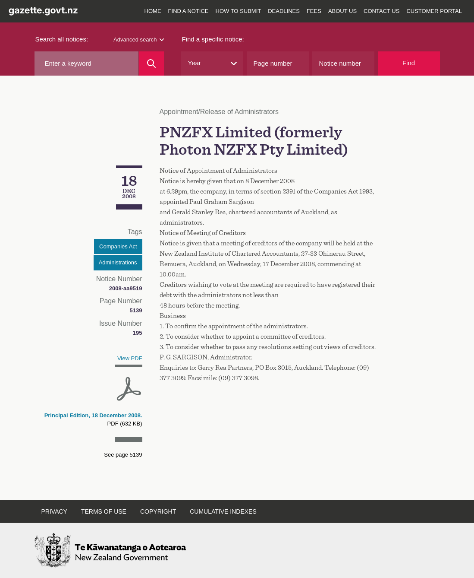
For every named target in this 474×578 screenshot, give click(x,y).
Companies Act (118, 246)
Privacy (54, 511)
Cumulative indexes (223, 511)
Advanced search (138, 39)
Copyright (158, 511)
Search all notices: (61, 39)
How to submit (238, 11)
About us (342, 11)
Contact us (381, 11)
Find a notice (188, 11)
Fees (314, 11)
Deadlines (284, 11)
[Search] (151, 63)
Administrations (118, 262)
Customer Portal (434, 11)
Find (408, 63)
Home (152, 11)
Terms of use (103, 511)
